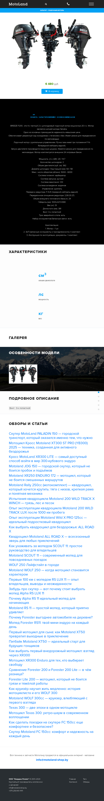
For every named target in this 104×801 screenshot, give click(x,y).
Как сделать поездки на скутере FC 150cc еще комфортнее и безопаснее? (46, 724)
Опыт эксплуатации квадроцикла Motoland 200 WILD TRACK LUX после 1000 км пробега (51, 510)
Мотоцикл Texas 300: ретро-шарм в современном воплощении (48, 715)
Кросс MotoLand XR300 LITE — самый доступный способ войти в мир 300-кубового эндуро (48, 459)
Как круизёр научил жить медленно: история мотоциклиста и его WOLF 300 (44, 691)
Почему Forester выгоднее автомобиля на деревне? (51, 617)
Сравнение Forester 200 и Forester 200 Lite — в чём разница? (50, 672)
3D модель (33, 116)
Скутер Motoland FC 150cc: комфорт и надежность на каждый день (51, 734)
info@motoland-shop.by (52, 760)
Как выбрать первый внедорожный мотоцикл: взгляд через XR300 (51, 653)
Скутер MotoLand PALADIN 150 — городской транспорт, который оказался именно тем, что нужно (51, 435)
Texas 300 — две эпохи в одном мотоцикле (43, 707)
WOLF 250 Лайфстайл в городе (34, 565)
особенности (63, 117)
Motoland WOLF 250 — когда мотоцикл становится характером (49, 572)
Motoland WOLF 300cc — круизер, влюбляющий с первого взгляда (48, 700)
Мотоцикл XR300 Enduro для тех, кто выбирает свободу (46, 662)
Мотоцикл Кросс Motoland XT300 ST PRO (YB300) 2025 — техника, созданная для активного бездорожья (48, 447)
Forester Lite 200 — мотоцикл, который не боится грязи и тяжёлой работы (48, 681)
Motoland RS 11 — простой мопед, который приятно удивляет (49, 610)
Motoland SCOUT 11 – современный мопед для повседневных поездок (45, 557)
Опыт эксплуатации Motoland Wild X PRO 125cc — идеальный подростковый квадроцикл (48, 519)
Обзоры (86, 782)
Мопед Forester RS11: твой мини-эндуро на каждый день (49, 625)
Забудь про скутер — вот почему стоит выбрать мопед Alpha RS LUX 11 (47, 591)
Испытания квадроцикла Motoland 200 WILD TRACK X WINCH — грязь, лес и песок (52, 501)
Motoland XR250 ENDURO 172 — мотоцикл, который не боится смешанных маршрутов (50, 477)
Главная (72, 779)
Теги (85, 779)
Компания (73, 782)
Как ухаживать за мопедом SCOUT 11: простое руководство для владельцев (45, 548)
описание (70, 117)
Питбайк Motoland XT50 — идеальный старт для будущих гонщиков (47, 643)
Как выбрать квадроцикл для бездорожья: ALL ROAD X (51, 529)
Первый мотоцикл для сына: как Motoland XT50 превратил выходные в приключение (47, 634)
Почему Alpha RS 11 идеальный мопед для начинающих (42, 600)
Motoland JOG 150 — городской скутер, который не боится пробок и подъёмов (49, 468)
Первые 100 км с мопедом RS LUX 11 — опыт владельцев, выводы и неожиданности (44, 581)
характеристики (46, 117)
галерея (52, 117)
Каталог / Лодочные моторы (52, 10)
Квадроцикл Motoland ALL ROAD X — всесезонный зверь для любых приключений (49, 538)
